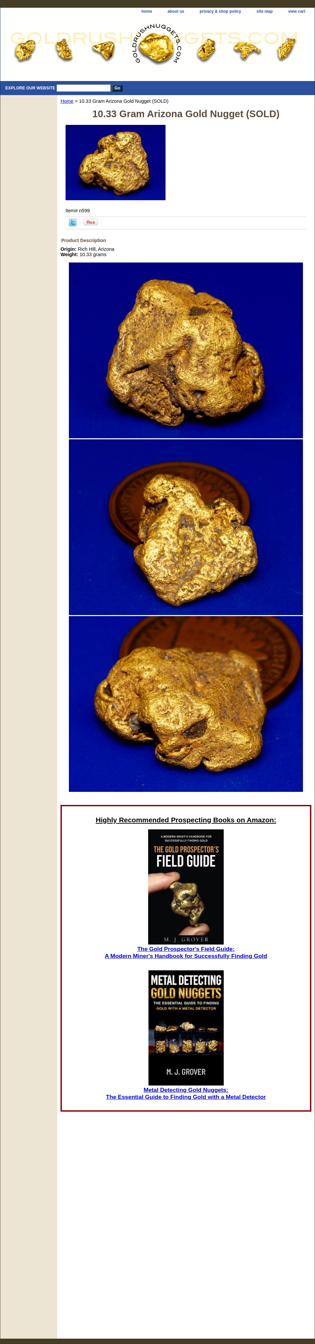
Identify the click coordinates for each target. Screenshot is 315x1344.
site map (264, 11)
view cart (296, 11)
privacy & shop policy (220, 11)
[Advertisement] (186, 1249)
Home (67, 101)
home (146, 11)
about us (176, 11)
